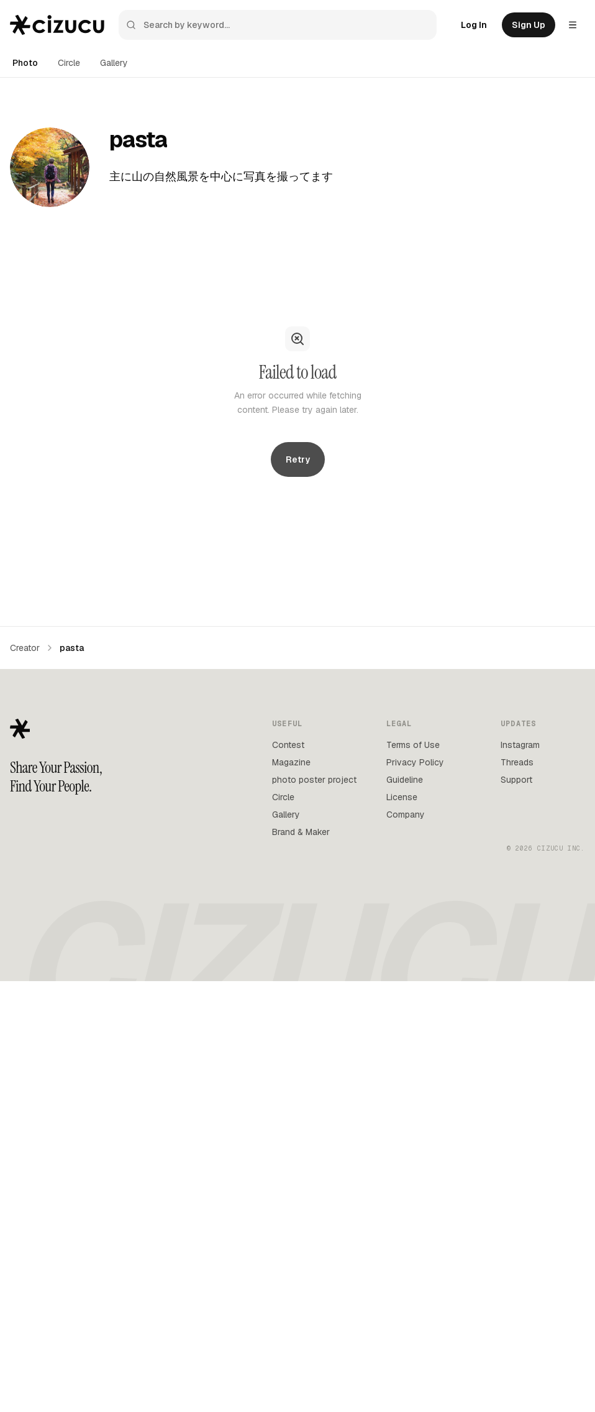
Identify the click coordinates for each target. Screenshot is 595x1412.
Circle (69, 62)
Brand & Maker (301, 832)
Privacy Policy (415, 762)
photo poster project (314, 779)
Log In (474, 24)
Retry (298, 459)
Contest (288, 744)
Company (405, 814)
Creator (25, 647)
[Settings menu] (572, 24)
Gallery (114, 62)
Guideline (404, 779)
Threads (517, 762)
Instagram (520, 744)
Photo (25, 62)
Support (516, 779)
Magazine (291, 762)
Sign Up (528, 24)
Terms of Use (413, 744)
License (401, 797)
